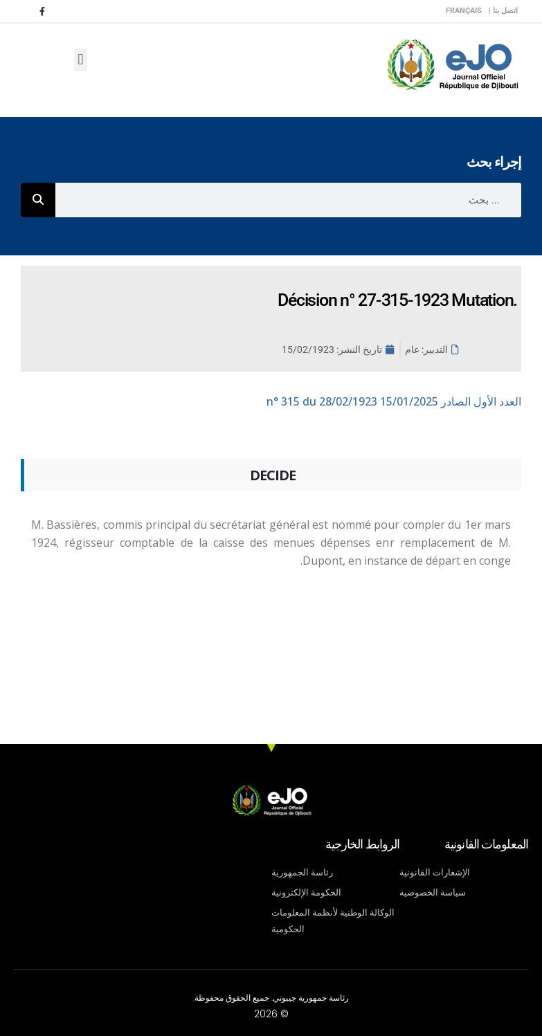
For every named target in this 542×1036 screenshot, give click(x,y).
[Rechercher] (38, 200)
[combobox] (288, 200)
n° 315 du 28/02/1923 (394, 401)
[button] (80, 59)
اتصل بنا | (503, 10)
